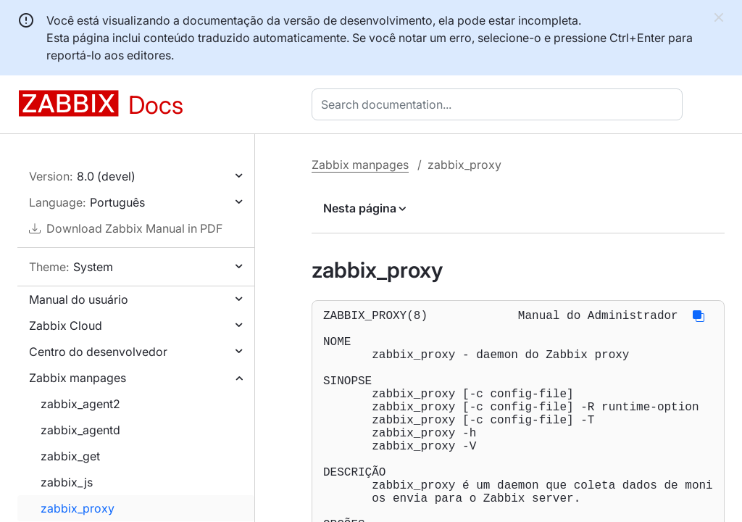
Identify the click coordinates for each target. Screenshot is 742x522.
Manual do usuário (78, 299)
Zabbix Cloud (65, 325)
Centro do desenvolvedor (98, 351)
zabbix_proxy (77, 508)
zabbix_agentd (80, 430)
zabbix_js (67, 482)
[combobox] (500, 104)
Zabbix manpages (77, 377)
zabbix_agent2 (80, 404)
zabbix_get (70, 456)
